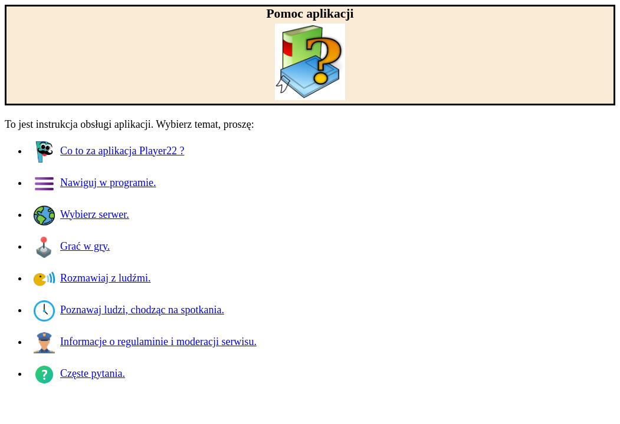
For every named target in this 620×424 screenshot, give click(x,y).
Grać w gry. (72, 246)
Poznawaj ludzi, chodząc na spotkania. (129, 310)
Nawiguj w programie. (95, 182)
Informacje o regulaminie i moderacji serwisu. (145, 341)
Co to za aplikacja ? (109, 151)
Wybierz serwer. (81, 214)
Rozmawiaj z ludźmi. (92, 278)
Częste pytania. (79, 373)
